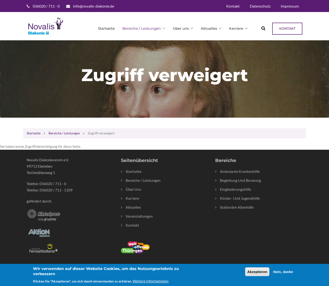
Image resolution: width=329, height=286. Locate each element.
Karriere (236, 28)
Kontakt (233, 6)
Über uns (181, 28)
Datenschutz (260, 6)
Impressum (290, 6)
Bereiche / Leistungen (141, 28)
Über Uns (133, 189)
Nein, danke (283, 274)
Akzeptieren (257, 274)
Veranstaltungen (139, 216)
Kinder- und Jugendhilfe (240, 198)
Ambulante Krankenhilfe (240, 171)
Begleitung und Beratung (240, 180)
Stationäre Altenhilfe (237, 207)
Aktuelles (209, 28)
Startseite (106, 28)
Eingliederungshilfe (235, 189)
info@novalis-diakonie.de (93, 6)
